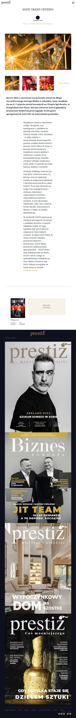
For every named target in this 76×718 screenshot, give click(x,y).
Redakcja (26, 710)
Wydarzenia (49, 24)
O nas (20, 710)
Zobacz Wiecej (64, 83)
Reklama (34, 710)
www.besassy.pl (30, 270)
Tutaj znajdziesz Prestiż (44, 710)
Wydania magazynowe (10, 710)
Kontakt (55, 710)
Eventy (61, 710)
